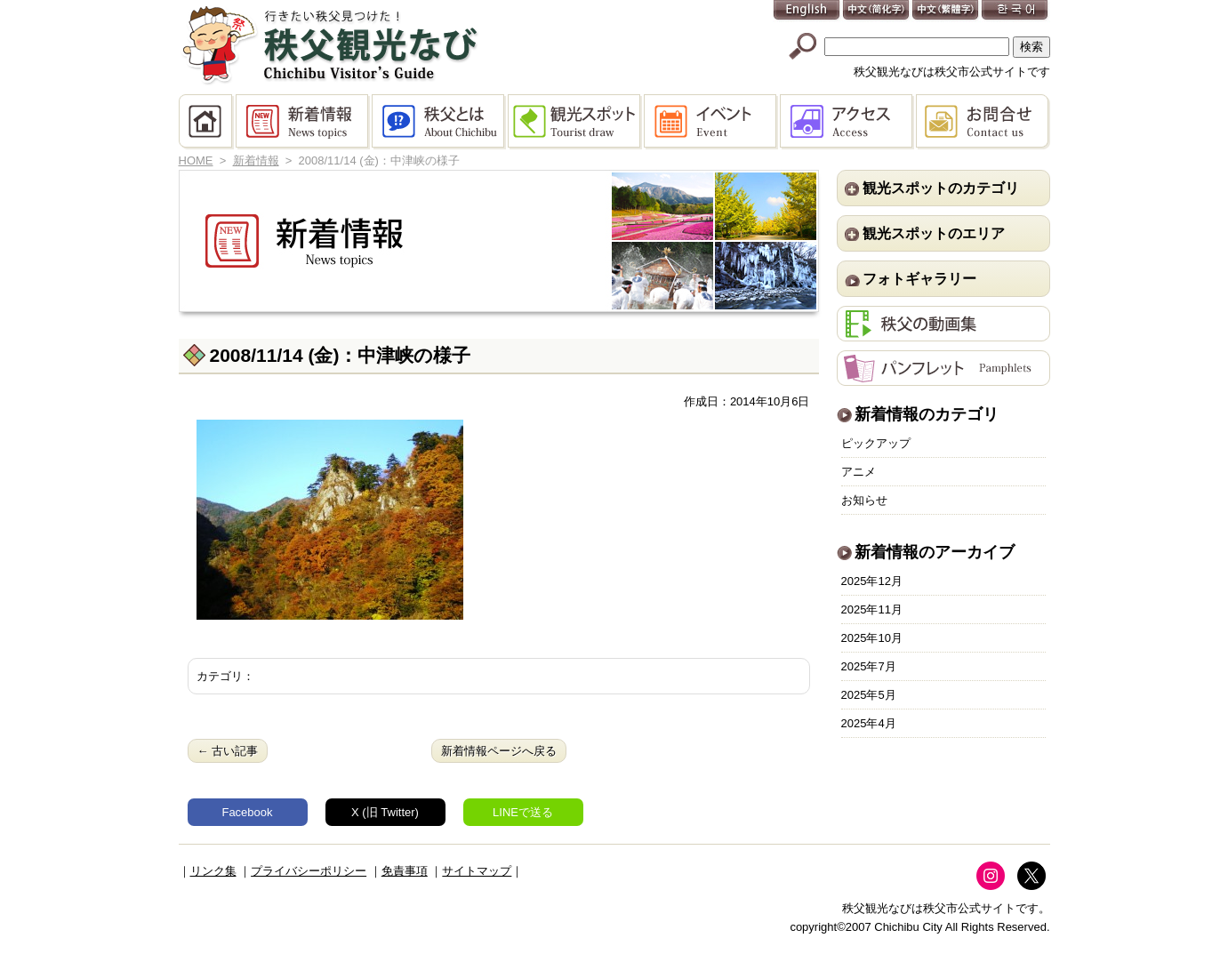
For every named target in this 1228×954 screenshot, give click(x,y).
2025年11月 (872, 609)
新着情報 (304, 121)
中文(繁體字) (946, 11)
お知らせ (864, 500)
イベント (712, 121)
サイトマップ (476, 871)
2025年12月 (872, 581)
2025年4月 (868, 723)
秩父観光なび (330, 45)
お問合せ (983, 121)
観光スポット (576, 121)
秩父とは (440, 121)
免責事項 (404, 871)
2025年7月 (868, 666)
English (807, 11)
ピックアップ (876, 443)
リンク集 (213, 871)
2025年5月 (868, 694)
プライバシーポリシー (308, 871)
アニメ (858, 471)
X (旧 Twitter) (385, 812)
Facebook (246, 812)
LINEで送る (523, 812)
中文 (876, 11)
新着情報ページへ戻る (499, 751)
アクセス (848, 121)
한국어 (1015, 11)
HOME (207, 121)
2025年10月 (872, 638)
